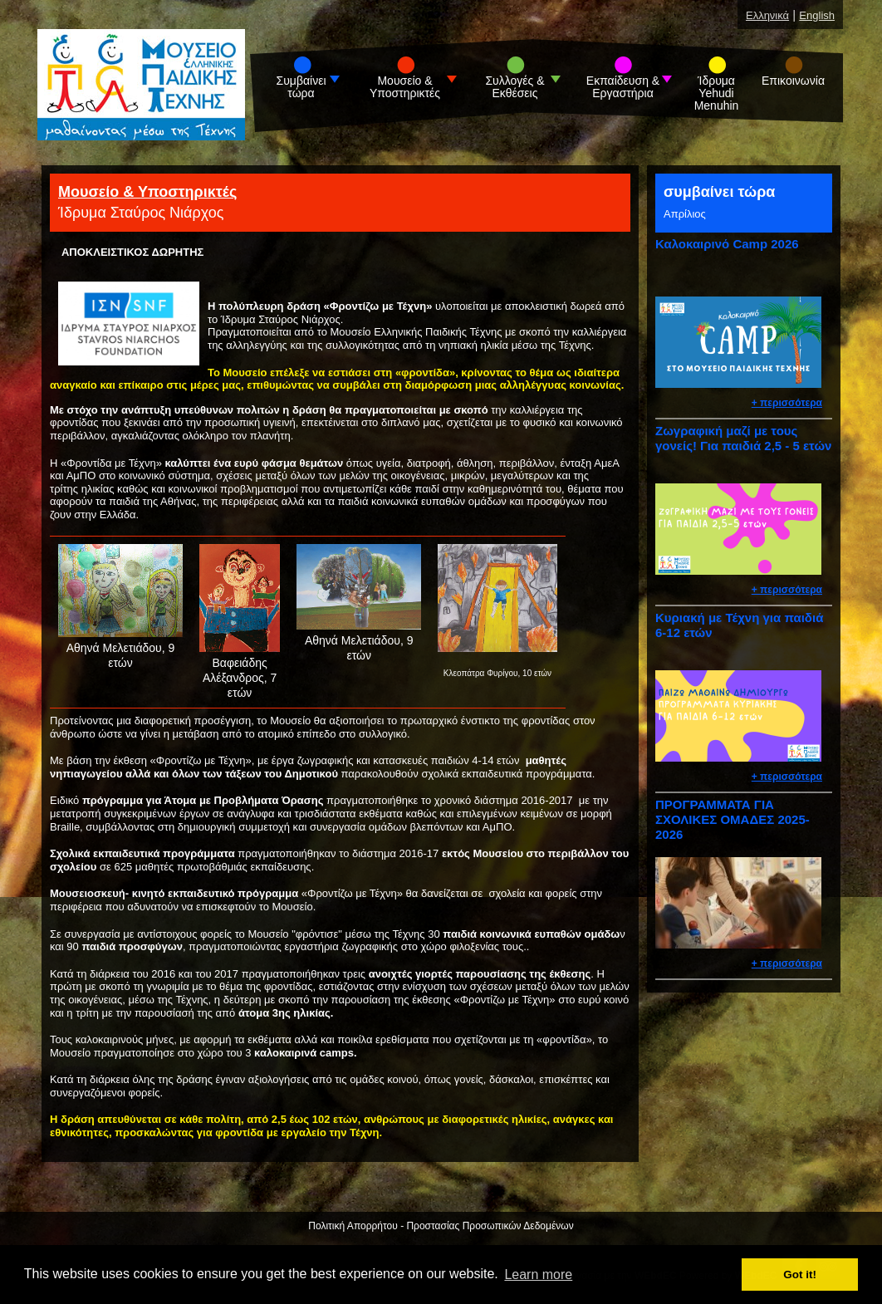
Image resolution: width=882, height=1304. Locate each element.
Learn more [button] (538, 1274)
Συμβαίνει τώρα (301, 87)
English (817, 15)
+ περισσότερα (787, 403)
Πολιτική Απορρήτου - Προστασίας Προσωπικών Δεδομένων (440, 1226)
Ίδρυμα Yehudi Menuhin (716, 93)
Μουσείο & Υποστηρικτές (405, 87)
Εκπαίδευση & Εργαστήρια (622, 87)
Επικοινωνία (793, 81)
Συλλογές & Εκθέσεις (514, 87)
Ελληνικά (767, 15)
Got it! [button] (799, 1274)
